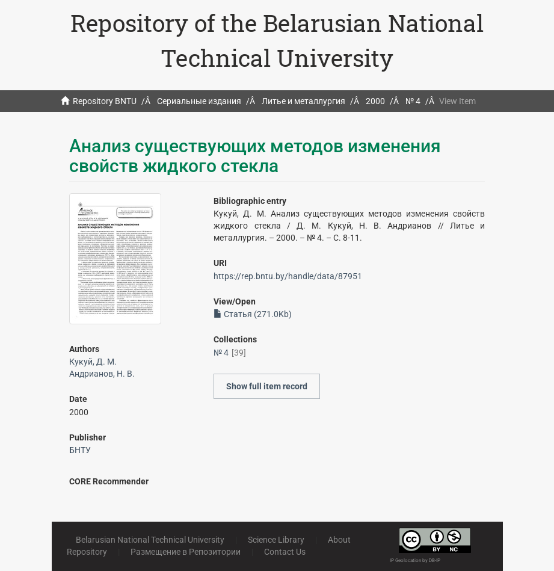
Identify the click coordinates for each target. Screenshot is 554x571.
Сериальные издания (199, 101)
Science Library (276, 540)
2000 (375, 101)
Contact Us (285, 552)
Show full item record (266, 386)
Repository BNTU (105, 101)
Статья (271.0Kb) (253, 314)
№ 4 (412, 101)
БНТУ (80, 450)
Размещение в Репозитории (186, 552)
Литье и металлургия (303, 101)
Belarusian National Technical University (150, 540)
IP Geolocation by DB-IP (415, 560)
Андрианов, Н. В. (102, 373)
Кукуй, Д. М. (93, 361)
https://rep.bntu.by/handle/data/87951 (288, 276)
